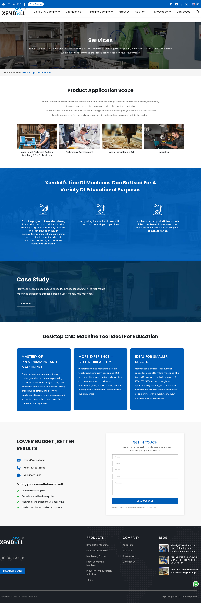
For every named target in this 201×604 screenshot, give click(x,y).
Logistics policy (169, 597)
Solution (127, 551)
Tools (89, 581)
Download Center (12, 572)
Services (17, 72)
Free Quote (36, 4)
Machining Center (96, 557)
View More (26, 304)
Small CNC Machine (97, 546)
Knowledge (129, 557)
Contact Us (183, 15)
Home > (8, 72)
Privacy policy (189, 597)
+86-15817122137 (14, 4)
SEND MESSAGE (145, 502)
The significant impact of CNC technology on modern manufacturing (183, 549)
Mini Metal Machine (97, 551)
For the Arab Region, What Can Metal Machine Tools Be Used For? (184, 561)
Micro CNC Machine (45, 15)
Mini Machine (73, 15)
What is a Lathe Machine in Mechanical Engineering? (184, 572)
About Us (124, 15)
